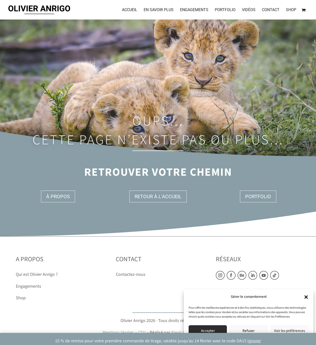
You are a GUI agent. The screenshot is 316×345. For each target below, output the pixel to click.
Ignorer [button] (254, 341)
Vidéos (249, 10)
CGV (141, 332)
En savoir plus (159, 10)
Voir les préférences (289, 330)
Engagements (194, 10)
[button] (306, 297)
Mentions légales (118, 332)
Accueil (129, 10)
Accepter (208, 330)
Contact (270, 10)
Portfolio (225, 10)
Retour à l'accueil (158, 196)
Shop (291, 10)
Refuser (248, 330)
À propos (58, 196)
